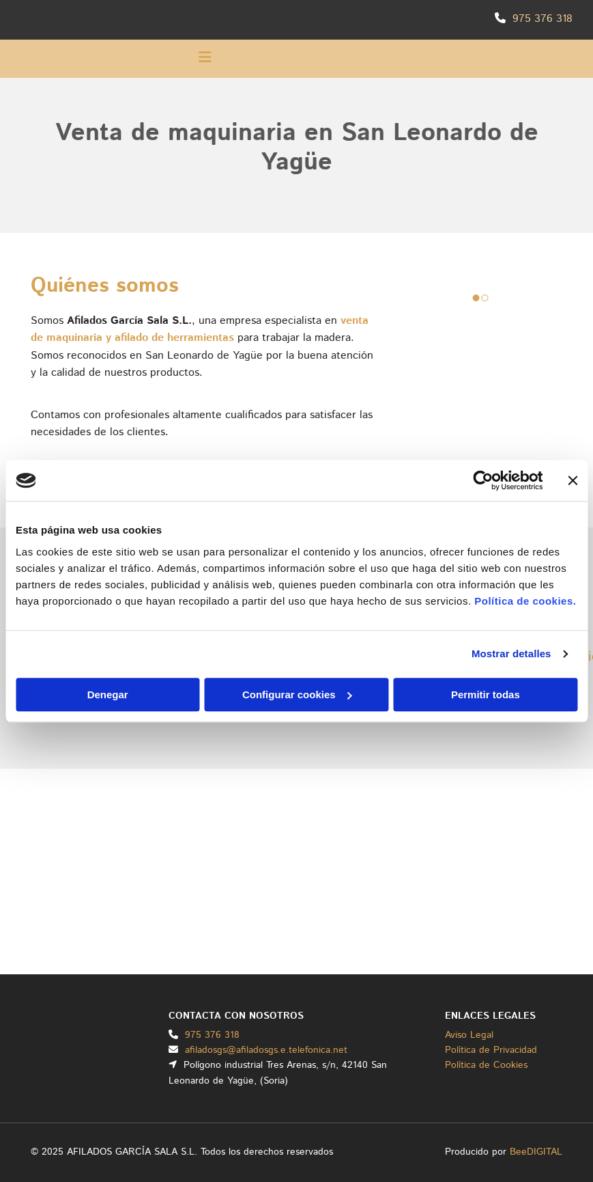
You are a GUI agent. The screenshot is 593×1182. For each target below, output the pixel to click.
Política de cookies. (525, 601)
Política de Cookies (486, 1065)
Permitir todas (485, 694)
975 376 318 (542, 19)
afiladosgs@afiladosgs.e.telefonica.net (266, 1050)
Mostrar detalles (511, 653)
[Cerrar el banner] (572, 480)
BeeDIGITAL (536, 1152)
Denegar (107, 694)
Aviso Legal (469, 1035)
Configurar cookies (297, 694)
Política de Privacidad (491, 1050)
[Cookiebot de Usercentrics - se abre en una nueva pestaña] (483, 480)
